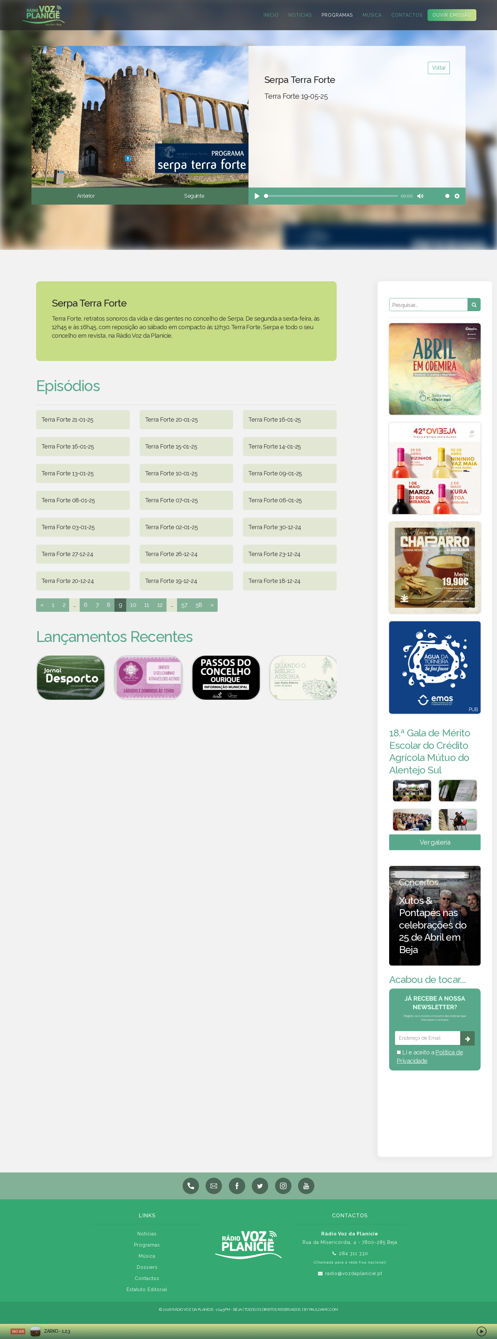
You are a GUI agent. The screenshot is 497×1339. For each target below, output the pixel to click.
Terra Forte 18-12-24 (274, 580)
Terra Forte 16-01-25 (274, 419)
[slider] (331, 196)
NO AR (18, 1331)
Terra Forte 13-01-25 (67, 473)
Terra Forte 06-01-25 (275, 500)
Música (372, 15)
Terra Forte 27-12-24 (67, 553)
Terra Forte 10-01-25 (171, 473)
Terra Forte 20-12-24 (67, 580)
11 (146, 604)
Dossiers (147, 1272)
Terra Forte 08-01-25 (68, 500)
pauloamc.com (323, 1315)
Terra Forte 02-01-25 (171, 527)
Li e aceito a (430, 1062)
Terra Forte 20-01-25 (171, 419)
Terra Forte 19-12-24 (171, 580)
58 (199, 604)
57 (184, 604)
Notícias (300, 15)
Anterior (85, 196)
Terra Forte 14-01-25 (274, 446)
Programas (337, 15)
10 (133, 604)
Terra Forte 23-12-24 (274, 553)
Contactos (407, 15)
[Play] (257, 196)
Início (271, 15)
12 (160, 604)
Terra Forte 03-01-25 (67, 527)
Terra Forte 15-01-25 (171, 446)
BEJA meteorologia (435, 1110)
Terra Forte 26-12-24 (171, 553)
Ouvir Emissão (451, 15)
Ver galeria (435, 848)
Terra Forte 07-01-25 (171, 500)
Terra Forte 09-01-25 (275, 473)
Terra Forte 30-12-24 (274, 527)
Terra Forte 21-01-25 (67, 419)
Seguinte (194, 196)
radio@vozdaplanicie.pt (353, 1279)
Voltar (439, 68)
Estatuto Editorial (147, 1295)
